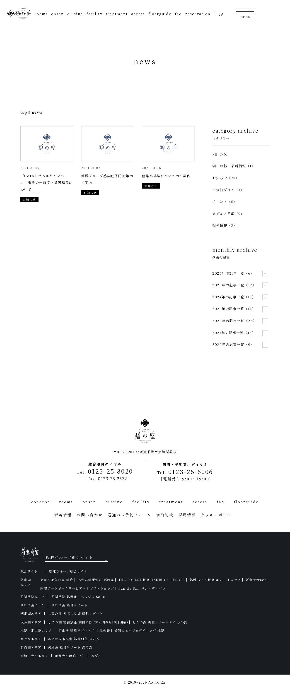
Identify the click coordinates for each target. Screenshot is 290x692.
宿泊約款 (165, 514)
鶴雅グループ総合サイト (68, 571)
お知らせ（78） (225, 177)
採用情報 (187, 514)
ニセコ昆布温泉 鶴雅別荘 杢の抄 (73, 639)
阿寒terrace (256, 579)
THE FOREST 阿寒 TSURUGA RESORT (151, 579)
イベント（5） (224, 201)
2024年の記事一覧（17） (234, 297)
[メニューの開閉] (244, 13)
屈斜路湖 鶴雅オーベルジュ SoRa (78, 596)
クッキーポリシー (218, 514)
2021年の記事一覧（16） (234, 332)
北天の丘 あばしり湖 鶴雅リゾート (75, 613)
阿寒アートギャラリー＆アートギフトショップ (77, 588)
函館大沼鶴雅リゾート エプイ (78, 656)
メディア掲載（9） (228, 213)
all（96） (221, 154)
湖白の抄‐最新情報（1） (233, 165)
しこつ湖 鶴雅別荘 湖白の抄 (88, 622)
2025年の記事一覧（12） (234, 285)
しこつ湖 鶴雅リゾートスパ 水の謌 (160, 622)
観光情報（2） (224, 225)
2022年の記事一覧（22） (234, 320)
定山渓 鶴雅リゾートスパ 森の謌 (84, 630)
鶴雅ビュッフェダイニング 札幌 (139, 630)
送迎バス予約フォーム (129, 514)
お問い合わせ (90, 514)
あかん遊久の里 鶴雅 (56, 579)
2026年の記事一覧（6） (233, 273)
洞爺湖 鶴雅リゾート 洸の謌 (70, 647)
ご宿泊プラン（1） (228, 189)
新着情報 (63, 514)
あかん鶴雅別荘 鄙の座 (96, 579)
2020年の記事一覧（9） (233, 344)
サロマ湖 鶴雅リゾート (69, 605)
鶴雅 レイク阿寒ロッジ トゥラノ (215, 579)
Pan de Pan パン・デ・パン (142, 588)
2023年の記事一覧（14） (234, 308)
